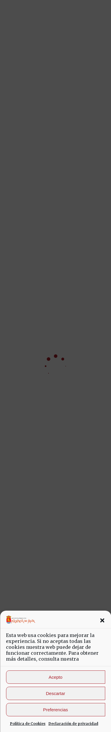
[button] (102, 620)
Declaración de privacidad (73, 723)
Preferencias (55, 709)
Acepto (55, 677)
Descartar (55, 693)
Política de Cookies (28, 723)
